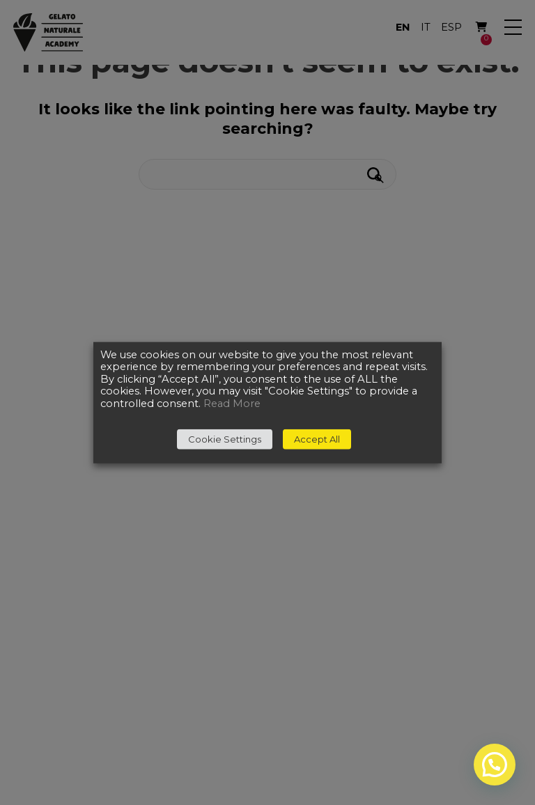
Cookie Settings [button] (224, 439)
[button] (494, 764)
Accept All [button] (317, 439)
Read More (232, 403)
